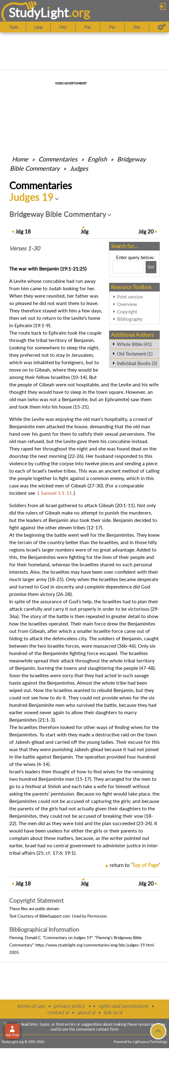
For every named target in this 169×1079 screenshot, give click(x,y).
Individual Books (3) (137, 363)
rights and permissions (123, 1006)
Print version (130, 296)
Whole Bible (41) (134, 344)
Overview (127, 304)
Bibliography (130, 319)
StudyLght (39, 12)
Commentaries (57, 159)
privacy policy (69, 1006)
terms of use (31, 1006)
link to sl (113, 1012)
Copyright (127, 311)
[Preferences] (162, 27)
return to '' (135, 865)
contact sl (58, 1012)
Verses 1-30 (24, 248)
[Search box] (128, 267)
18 (23, 231)
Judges (79, 168)
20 (146, 231)
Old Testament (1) (134, 353)
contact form (107, 1029)
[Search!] (151, 267)
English (97, 159)
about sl (86, 1012)
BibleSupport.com (54, 916)
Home (20, 159)
